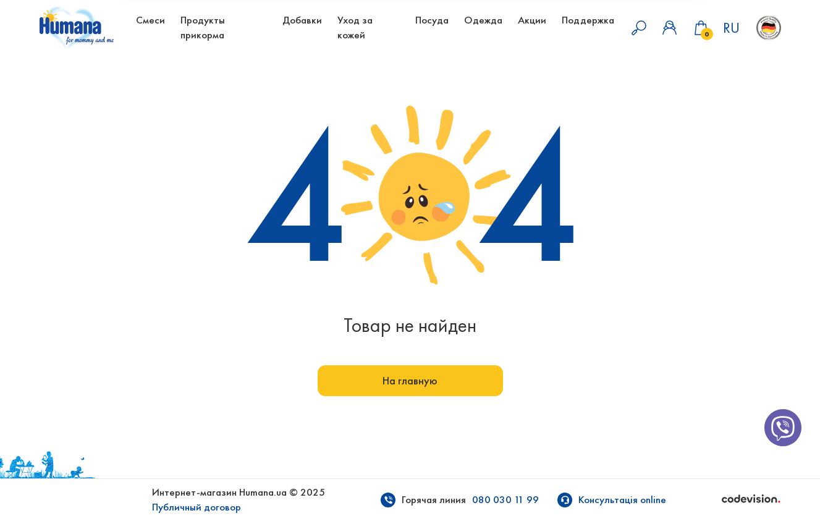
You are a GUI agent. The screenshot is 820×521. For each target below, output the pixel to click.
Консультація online (622, 499)
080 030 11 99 (505, 499)
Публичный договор (196, 507)
